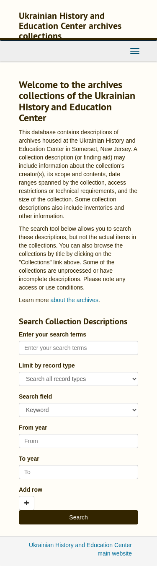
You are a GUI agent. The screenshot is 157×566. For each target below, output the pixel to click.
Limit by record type (47, 365)
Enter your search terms (52, 334)
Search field (35, 396)
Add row (30, 489)
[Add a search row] (26, 503)
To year (29, 458)
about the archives (74, 300)
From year (33, 427)
